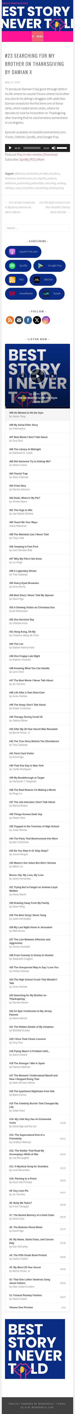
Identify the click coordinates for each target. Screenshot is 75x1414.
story (18, 188)
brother (44, 173)
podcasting (23, 183)
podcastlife (37, 183)
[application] (37, 148)
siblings (9, 188)
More (41, 159)
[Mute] (54, 148)
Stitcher (43, 280)
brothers (55, 173)
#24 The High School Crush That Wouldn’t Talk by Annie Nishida (54, 207)
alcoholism (32, 173)
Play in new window (29, 154)
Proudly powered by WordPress (31, 1403)
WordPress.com (43, 1407)
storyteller (28, 188)
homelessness (24, 178)
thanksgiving (56, 188)
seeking (61, 183)
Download (51, 154)
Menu (39, 36)
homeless (10, 178)
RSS (33, 159)
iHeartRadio (21, 294)
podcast (51, 178)
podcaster (10, 183)
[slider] (31, 148)
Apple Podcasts (23, 252)
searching (50, 183)
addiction (19, 173)
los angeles (40, 178)
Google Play (49, 266)
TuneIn (52, 294)
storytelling (41, 188)
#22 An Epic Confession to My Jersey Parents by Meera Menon (20, 207)
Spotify (24, 159)
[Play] (10, 148)
